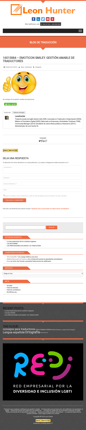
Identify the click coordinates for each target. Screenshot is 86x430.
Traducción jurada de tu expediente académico (21, 412)
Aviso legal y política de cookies (48, 413)
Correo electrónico (10, 184)
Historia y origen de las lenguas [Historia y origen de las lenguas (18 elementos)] (65, 329)
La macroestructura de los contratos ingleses (21, 241)
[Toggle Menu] (80, 31)
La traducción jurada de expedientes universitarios (46, 259)
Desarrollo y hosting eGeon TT (43, 423)
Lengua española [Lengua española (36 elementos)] (14, 332)
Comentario (8, 167)
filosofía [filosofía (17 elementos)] (53, 329)
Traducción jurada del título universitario (50, 412)
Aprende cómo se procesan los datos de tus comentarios (50, 208)
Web (5, 190)
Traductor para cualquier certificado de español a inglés (22, 409)
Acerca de (7, 112)
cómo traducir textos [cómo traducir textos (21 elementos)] (43, 330)
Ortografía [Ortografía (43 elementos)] (32, 332)
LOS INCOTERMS (12, 243)
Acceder (9, 285)
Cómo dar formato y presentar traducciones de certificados (32, 261)
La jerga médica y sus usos (29, 257)
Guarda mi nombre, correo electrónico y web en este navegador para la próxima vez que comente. (35, 196)
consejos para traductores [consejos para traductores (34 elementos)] (19, 329)
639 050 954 (56, 24)
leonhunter (20, 116)
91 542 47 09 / (46, 24)
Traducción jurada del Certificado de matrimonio (26, 410)
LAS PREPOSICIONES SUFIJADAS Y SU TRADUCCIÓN (24, 246)
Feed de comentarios (13, 290)
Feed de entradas (12, 288)
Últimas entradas (18, 112)
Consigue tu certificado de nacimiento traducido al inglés (61, 410)
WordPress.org (11, 292)
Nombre (7, 178)
